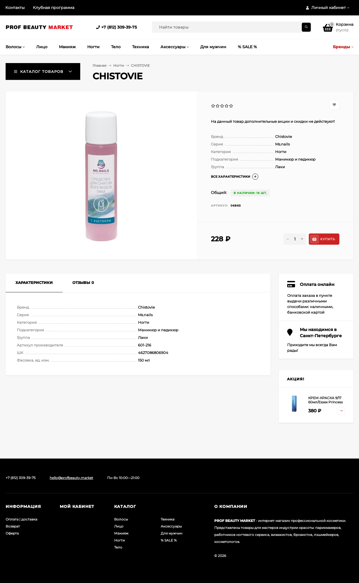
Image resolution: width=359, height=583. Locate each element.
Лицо (118, 526)
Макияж (121, 533)
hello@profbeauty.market (71, 478)
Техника (167, 519)
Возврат (13, 526)
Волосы (121, 519)
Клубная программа (53, 7)
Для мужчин (171, 533)
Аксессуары (171, 526)
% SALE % (169, 540)
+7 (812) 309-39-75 (119, 27)
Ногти (118, 65)
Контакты (15, 7)
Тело (118, 547)
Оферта (12, 533)
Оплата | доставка (21, 519)
